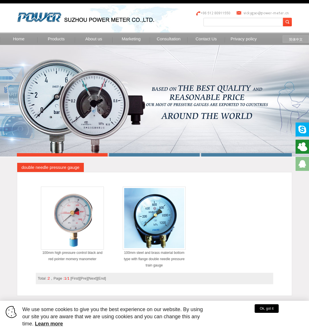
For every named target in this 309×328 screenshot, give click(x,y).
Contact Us (206, 38)
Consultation (169, 38)
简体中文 (296, 39)
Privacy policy (244, 38)
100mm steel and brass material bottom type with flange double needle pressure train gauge (154, 256)
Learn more (49, 324)
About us (93, 38)
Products (56, 38)
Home (18, 38)
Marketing (131, 38)
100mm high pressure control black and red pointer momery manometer (72, 253)
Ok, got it (267, 309)
